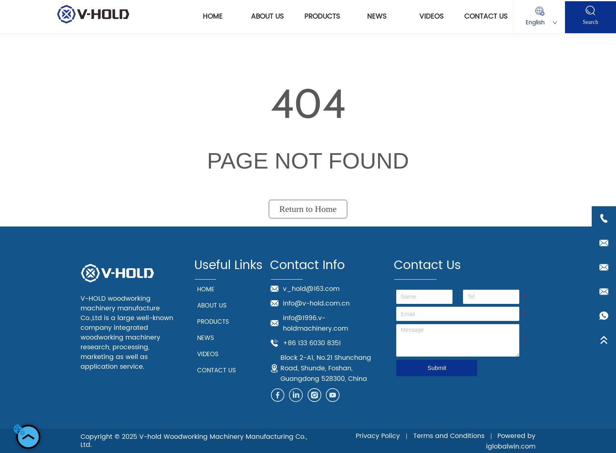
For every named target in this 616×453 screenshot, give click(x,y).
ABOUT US (267, 16)
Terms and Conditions (448, 436)
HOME (213, 16)
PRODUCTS (322, 16)
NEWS (377, 16)
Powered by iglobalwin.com (510, 441)
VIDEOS (431, 16)
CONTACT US (486, 16)
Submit (436, 367)
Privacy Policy (378, 436)
